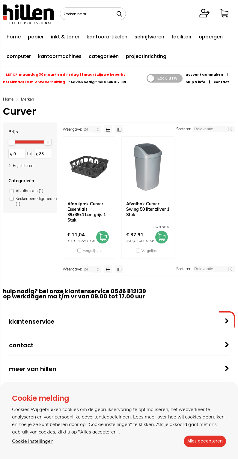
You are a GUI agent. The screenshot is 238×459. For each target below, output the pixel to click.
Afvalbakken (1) (29, 190)
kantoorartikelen (107, 36)
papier (36, 36)
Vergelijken (92, 250)
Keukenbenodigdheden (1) (33, 201)
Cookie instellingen (32, 441)
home (14, 36)
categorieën (104, 56)
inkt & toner (65, 36)
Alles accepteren (203, 441)
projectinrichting (146, 56)
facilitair (181, 36)
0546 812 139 (115, 82)
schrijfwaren (149, 36)
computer (19, 56)
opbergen (211, 36)
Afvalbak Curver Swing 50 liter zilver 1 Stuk (147, 209)
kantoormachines (60, 56)
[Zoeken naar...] (119, 14)
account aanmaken (204, 74)
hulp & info (195, 82)
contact (221, 82)
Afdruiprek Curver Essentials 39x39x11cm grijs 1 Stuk (86, 212)
